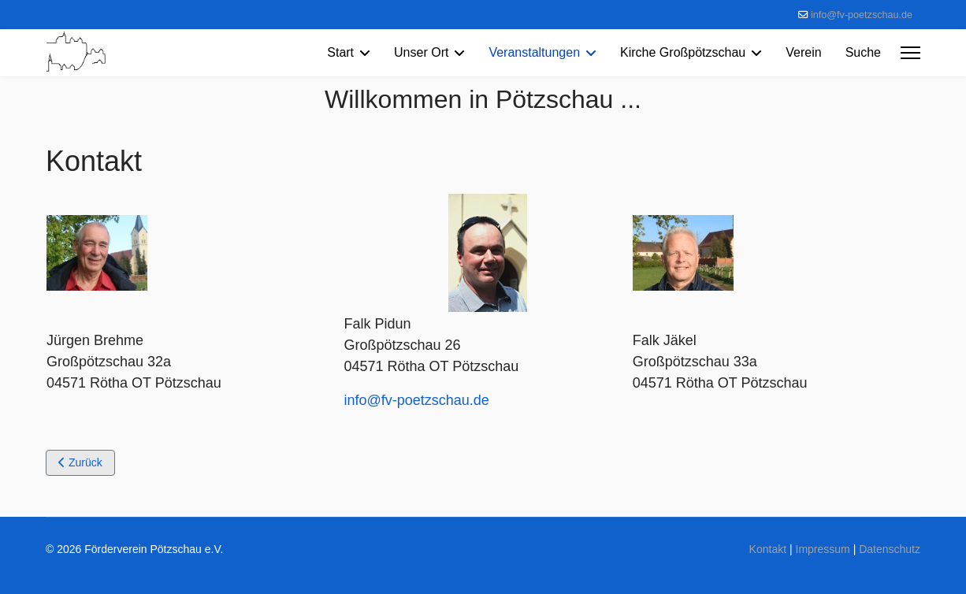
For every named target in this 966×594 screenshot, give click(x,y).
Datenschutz (889, 549)
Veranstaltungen (534, 52)
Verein (803, 52)
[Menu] (910, 52)
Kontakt (767, 549)
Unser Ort (421, 52)
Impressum (823, 549)
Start (340, 52)
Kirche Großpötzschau (682, 52)
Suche (863, 52)
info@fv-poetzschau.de (861, 14)
